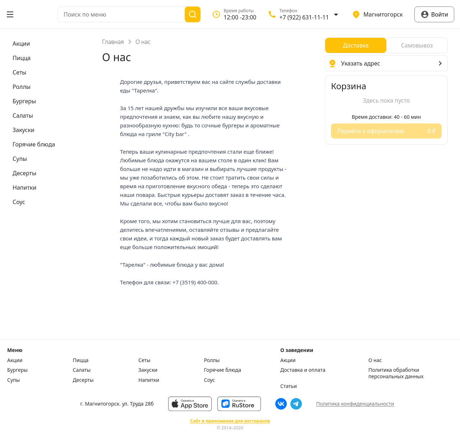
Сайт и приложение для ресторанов (230, 421)
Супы (13, 380)
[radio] (355, 45)
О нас (375, 360)
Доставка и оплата (302, 370)
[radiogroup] (386, 45)
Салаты (82, 370)
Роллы (212, 360)
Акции (14, 360)
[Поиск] (193, 14)
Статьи (288, 386)
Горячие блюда (223, 370)
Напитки (148, 380)
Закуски (147, 370)
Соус (209, 380)
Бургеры (17, 370)
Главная (113, 42)
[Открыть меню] (10, 14)
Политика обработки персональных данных (395, 373)
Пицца (81, 360)
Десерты (83, 380)
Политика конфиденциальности (355, 403)
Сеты (144, 360)
